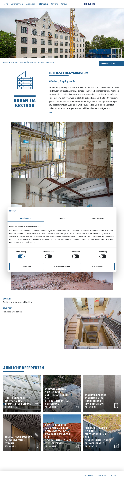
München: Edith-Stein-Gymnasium (39, 62)
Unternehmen (17, 4)
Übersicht (19, 62)
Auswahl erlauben (62, 266)
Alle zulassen (97, 266)
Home (5, 4)
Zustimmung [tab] (25, 218)
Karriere (54, 4)
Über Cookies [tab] (98, 218)
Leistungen (30, 4)
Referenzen (43, 4)
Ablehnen (26, 266)
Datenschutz (102, 476)
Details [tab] (62, 218)
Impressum (88, 476)
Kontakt (64, 4)
